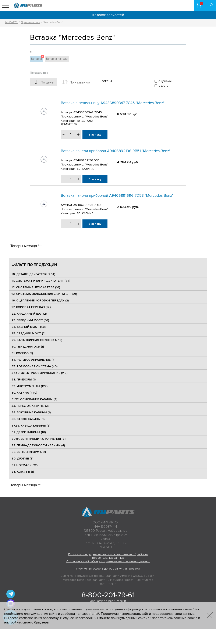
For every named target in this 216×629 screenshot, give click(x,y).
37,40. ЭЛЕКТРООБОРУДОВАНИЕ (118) (39, 373)
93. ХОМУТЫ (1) (22, 472)
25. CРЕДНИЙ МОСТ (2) (28, 333)
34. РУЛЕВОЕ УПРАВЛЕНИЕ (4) (33, 360)
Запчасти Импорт (118, 576)
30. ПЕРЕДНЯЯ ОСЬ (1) (27, 346)
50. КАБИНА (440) (24, 392)
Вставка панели (57, 59)
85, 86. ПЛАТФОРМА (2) (28, 452)
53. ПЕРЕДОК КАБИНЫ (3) (30, 406)
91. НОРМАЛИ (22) (24, 465)
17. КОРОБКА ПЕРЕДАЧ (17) (30, 307)
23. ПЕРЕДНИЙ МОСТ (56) (30, 320)
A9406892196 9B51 (86, 160)
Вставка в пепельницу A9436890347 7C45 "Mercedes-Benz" (112, 102)
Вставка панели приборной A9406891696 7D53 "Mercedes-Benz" (117, 195)
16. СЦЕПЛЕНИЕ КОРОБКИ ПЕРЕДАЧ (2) (40, 300)
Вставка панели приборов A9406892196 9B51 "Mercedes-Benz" (115, 150)
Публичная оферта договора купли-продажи (108, 568)
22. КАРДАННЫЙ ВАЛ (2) (29, 313)
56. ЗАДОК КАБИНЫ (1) (28, 419)
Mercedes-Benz (73, 580)
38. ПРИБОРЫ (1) (23, 379)
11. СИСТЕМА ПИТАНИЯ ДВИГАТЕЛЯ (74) (40, 281)
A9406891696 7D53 (87, 205)
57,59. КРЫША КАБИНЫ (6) (30, 425)
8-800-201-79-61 (108, 595)
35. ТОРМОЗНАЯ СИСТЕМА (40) (34, 366)
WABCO (138, 576)
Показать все (39, 73)
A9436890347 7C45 (87, 112)
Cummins (66, 576)
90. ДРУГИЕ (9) (22, 458)
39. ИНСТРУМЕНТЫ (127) (29, 386)
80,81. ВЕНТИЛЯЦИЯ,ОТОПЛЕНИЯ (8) (38, 439)
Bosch (150, 576)
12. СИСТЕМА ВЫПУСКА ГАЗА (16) (35, 287)
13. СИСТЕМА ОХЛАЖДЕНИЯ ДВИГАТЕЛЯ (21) (44, 294)
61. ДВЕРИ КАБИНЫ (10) (28, 432)
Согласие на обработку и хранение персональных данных (108, 561)
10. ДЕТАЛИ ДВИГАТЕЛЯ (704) (33, 274)
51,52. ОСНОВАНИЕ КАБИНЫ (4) (34, 399)
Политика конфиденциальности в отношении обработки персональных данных (108, 556)
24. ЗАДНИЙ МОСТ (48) (28, 327)
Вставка (37, 58)
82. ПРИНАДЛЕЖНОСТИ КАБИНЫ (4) (38, 445)
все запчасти (95, 580)
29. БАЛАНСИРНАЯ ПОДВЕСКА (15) (36, 340)
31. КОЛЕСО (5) (22, 353)
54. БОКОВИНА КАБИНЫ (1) (31, 412)
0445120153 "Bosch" (121, 580)
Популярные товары (89, 576)
